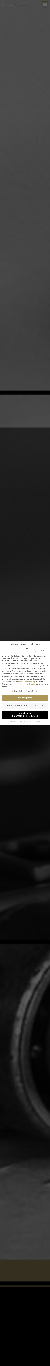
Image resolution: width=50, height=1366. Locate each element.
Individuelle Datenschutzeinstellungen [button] (25, 714)
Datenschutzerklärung (26, 682)
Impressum (37, 722)
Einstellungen (30, 684)
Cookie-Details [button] (13, 722)
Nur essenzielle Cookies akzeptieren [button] (25, 706)
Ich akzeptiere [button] (25, 698)
